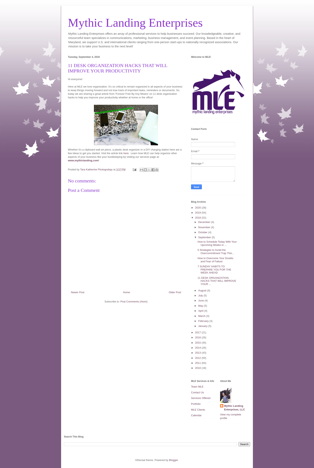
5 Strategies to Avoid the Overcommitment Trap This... (215, 251)
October (203, 232)
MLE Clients (198, 409)
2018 (198, 217)
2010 (198, 367)
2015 (198, 342)
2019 (198, 212)
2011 (198, 362)
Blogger (173, 460)
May (201, 305)
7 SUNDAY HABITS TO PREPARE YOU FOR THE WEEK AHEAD (214, 269)
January (203, 326)
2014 (198, 347)
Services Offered (200, 398)
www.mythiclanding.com (83, 160)
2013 (198, 352)
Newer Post (77, 292)
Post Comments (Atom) (133, 301)
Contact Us (197, 392)
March (202, 315)
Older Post (175, 292)
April (201, 310)
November (204, 227)
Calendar (196, 415)
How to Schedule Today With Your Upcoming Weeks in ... (217, 243)
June (201, 300)
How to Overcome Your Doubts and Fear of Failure (215, 260)
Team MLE (197, 386)
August (202, 290)
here (126, 153)
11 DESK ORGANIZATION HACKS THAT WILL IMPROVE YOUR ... (216, 281)
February (203, 321)
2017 (198, 332)
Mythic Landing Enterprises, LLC (234, 407)
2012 (198, 357)
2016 (198, 337)
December (204, 222)
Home (126, 292)
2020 (198, 207)
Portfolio (196, 403)
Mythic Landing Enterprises (135, 22)
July (201, 295)
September (205, 237)
